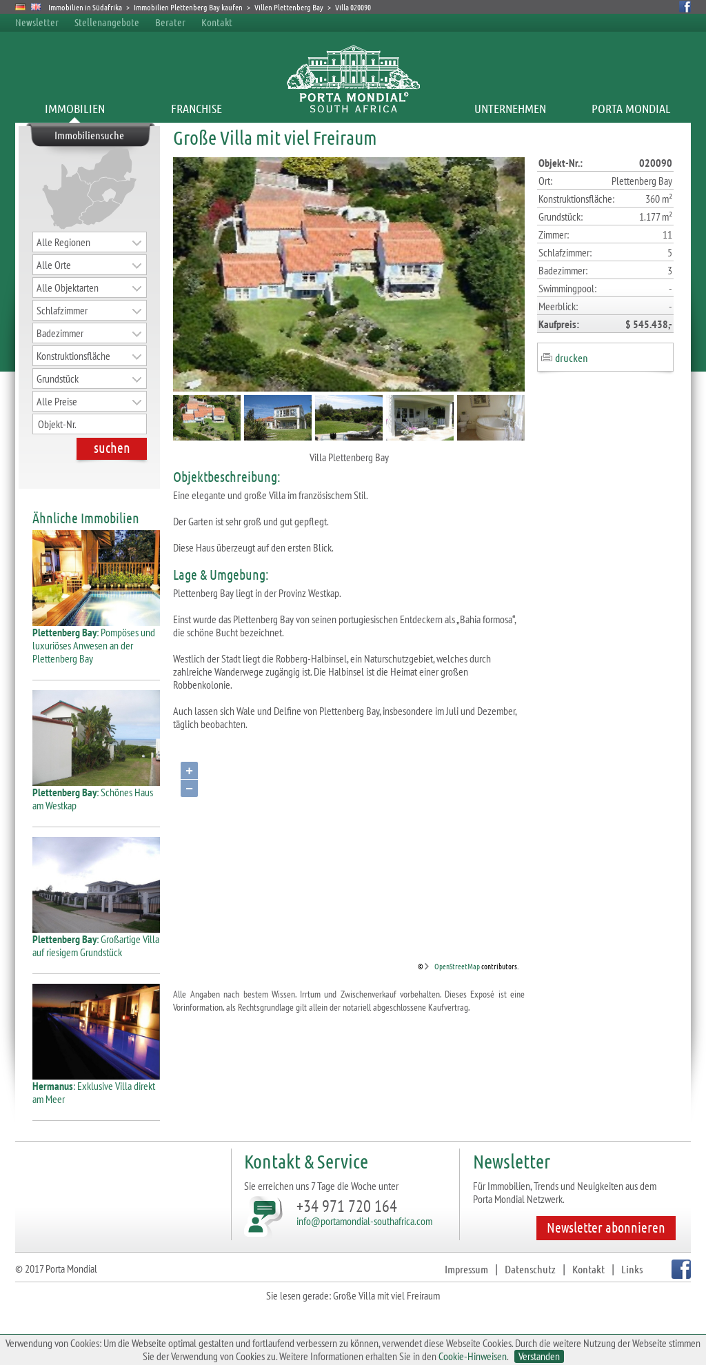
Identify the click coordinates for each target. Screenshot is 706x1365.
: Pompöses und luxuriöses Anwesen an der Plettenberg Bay (96, 640)
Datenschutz (530, 1268)
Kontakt (216, 22)
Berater (170, 22)
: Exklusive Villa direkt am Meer (96, 1087)
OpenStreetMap (457, 965)
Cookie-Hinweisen (472, 1356)
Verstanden (539, 1356)
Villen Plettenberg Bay (288, 6)
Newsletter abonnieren (606, 1227)
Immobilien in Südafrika (85, 6)
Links (632, 1268)
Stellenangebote (106, 22)
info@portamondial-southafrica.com (364, 1221)
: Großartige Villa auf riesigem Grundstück (96, 940)
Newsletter (37, 22)
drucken (571, 357)
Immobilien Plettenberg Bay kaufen (188, 6)
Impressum (466, 1268)
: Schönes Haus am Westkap (96, 793)
